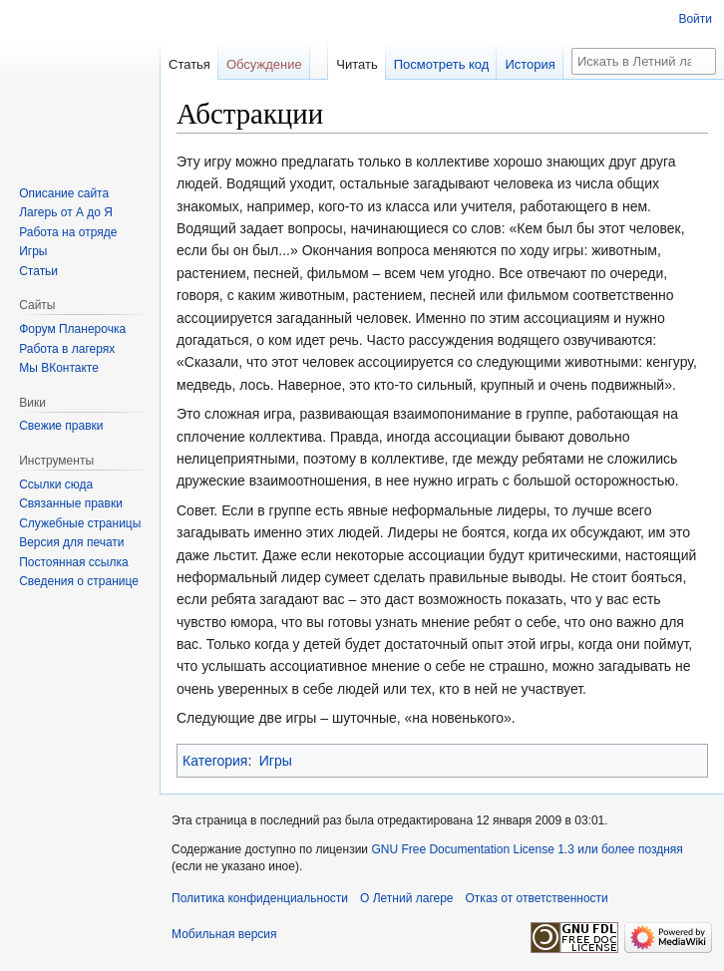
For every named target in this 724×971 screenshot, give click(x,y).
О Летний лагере (407, 898)
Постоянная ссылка (73, 562)
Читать (356, 64)
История (529, 64)
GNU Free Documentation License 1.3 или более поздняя (526, 849)
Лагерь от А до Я (66, 212)
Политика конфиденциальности (260, 898)
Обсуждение (264, 64)
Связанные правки (71, 503)
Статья (189, 64)
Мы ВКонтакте (59, 368)
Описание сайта (64, 193)
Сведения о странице (79, 581)
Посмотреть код (442, 64)
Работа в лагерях (67, 349)
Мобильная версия (224, 934)
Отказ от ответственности (537, 898)
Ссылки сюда (56, 484)
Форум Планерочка (72, 329)
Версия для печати (71, 542)
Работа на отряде (68, 232)
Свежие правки (61, 426)
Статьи (38, 271)
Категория (214, 761)
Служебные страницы (80, 523)
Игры (275, 761)
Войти (695, 19)
